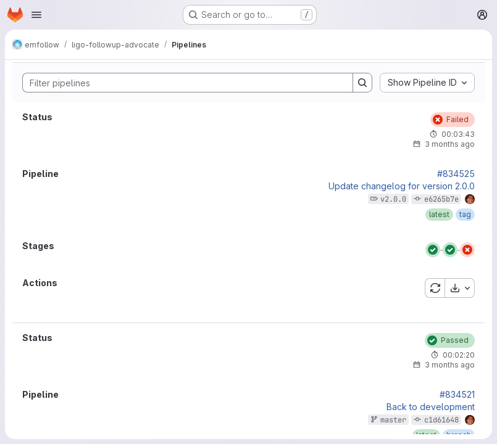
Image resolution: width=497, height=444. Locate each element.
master (393, 420)
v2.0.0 (393, 199)
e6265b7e (441, 199)
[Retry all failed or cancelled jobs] (435, 288)
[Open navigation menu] (36, 15)
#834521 (457, 395)
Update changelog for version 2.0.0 (401, 186)
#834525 (456, 174)
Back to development (430, 407)
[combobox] (427, 82)
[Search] (181, 82)
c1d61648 (441, 420)
